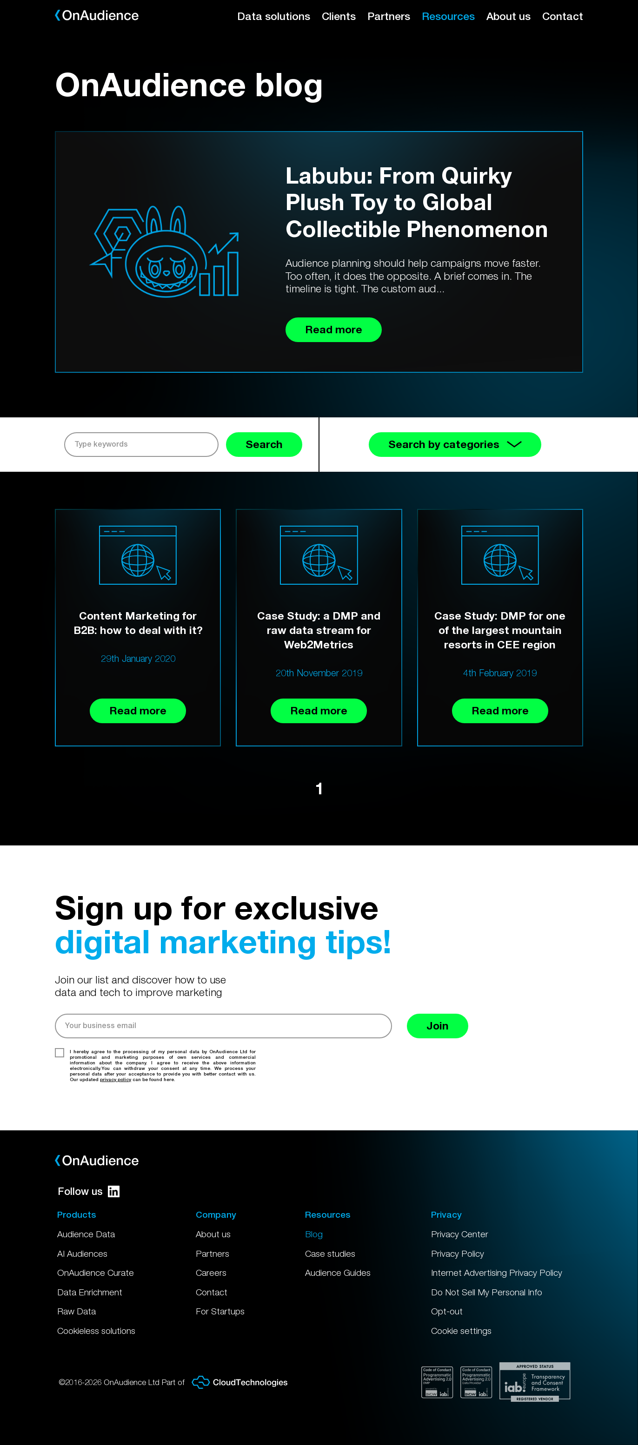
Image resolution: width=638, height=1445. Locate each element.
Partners (388, 16)
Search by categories (455, 444)
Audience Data (86, 1234)
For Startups (220, 1311)
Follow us (89, 1191)
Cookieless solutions (96, 1331)
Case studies (330, 1253)
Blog (314, 1234)
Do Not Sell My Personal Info (486, 1292)
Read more (137, 710)
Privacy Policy (457, 1253)
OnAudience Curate (95, 1272)
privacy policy (115, 1079)
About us (508, 16)
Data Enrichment (89, 1292)
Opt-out (447, 1311)
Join (437, 1025)
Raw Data (76, 1311)
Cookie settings (461, 1331)
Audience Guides (338, 1272)
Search (264, 444)
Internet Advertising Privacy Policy (496, 1272)
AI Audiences (82, 1253)
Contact (562, 16)
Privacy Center (459, 1234)
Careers (211, 1272)
